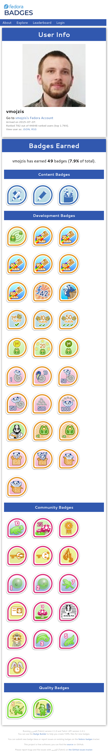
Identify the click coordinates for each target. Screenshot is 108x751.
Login (60, 22)
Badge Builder (40, 733)
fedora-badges (85, 739)
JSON (26, 129)
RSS (34, 129)
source (70, 744)
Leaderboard (42, 22)
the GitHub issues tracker (80, 749)
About (7, 22)
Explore (22, 22)
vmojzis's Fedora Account (34, 117)
